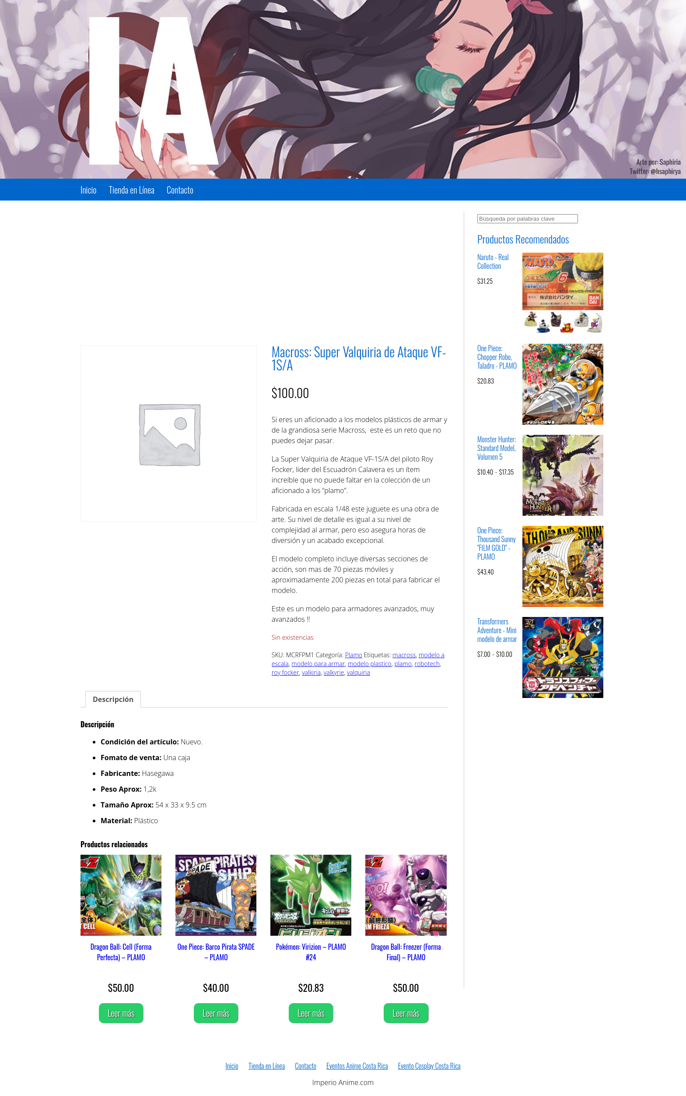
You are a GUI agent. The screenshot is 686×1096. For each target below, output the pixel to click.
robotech (427, 663)
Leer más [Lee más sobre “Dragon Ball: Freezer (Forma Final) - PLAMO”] (405, 1012)
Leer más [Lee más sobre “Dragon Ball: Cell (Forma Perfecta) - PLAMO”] (121, 1012)
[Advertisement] (264, 272)
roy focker (285, 672)
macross (404, 655)
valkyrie (334, 672)
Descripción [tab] (113, 699)
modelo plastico (370, 663)
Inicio (88, 189)
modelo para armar (318, 663)
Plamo (353, 655)
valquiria (358, 672)
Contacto (180, 189)
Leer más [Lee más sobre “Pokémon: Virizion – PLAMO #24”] (311, 1012)
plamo (403, 663)
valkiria (311, 672)
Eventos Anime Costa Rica (357, 1066)
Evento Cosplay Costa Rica (429, 1066)
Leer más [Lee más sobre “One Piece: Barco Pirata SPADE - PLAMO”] (216, 1012)
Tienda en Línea (131, 189)
